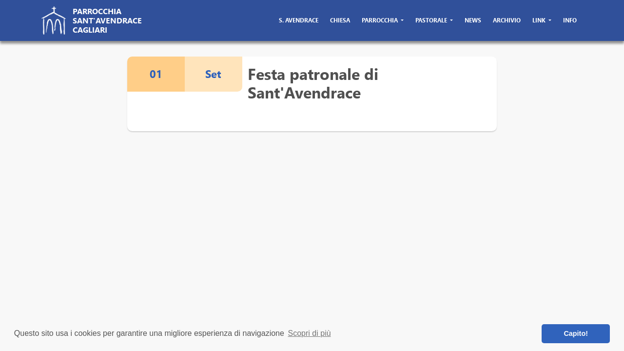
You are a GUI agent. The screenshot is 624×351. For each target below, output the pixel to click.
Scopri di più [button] (309, 333)
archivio (507, 20)
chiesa (340, 20)
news (473, 20)
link (539, 20)
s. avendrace (298, 20)
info (570, 20)
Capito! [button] (576, 333)
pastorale (431, 20)
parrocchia (380, 20)
